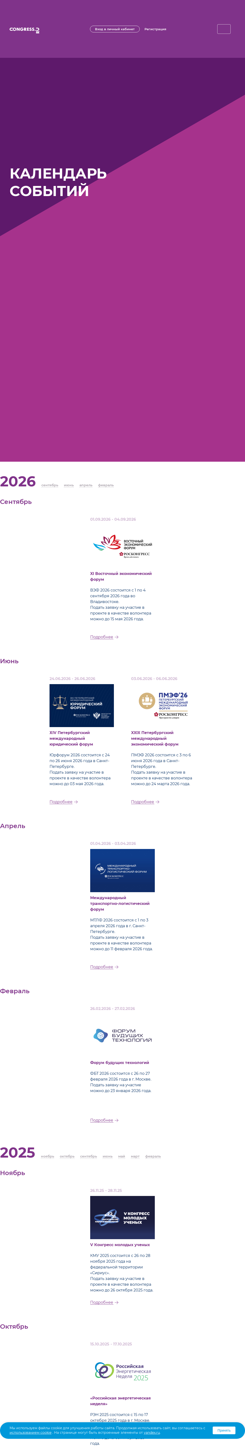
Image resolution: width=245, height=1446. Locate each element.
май (121, 1156)
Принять (224, 1430)
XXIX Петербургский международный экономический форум (154, 738)
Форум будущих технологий (119, 1062)
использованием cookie (30, 1432)
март (135, 1156)
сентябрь (49, 485)
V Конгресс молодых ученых (120, 1245)
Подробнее (101, 637)
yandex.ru (152, 1432)
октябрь (67, 1156)
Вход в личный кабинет (115, 29)
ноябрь (47, 1156)
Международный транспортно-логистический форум (120, 904)
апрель (85, 485)
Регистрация (155, 29)
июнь (69, 485)
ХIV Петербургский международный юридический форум (71, 738)
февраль (106, 485)
